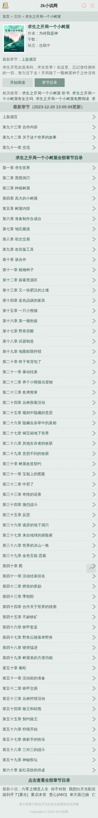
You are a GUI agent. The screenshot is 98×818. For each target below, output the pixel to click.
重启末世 (39, 795)
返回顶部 (91, 568)
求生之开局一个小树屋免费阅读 (62, 99)
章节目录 (49, 82)
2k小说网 (49, 5)
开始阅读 (17, 82)
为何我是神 (48, 33)
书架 (5, 6)
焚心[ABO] (58, 795)
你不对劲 (58, 789)
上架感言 (29, 59)
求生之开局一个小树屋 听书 (46, 93)
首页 (6, 16)
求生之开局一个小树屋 (43, 16)
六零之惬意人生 (35, 789)
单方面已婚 (79, 795)
